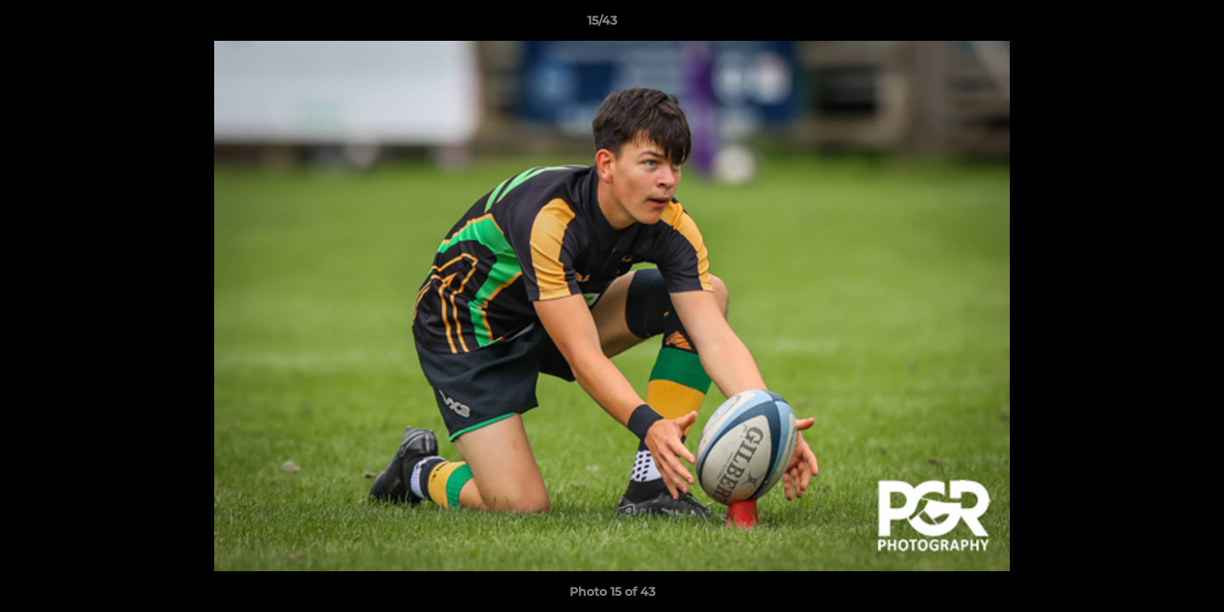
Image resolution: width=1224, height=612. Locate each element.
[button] (1152, 24)
